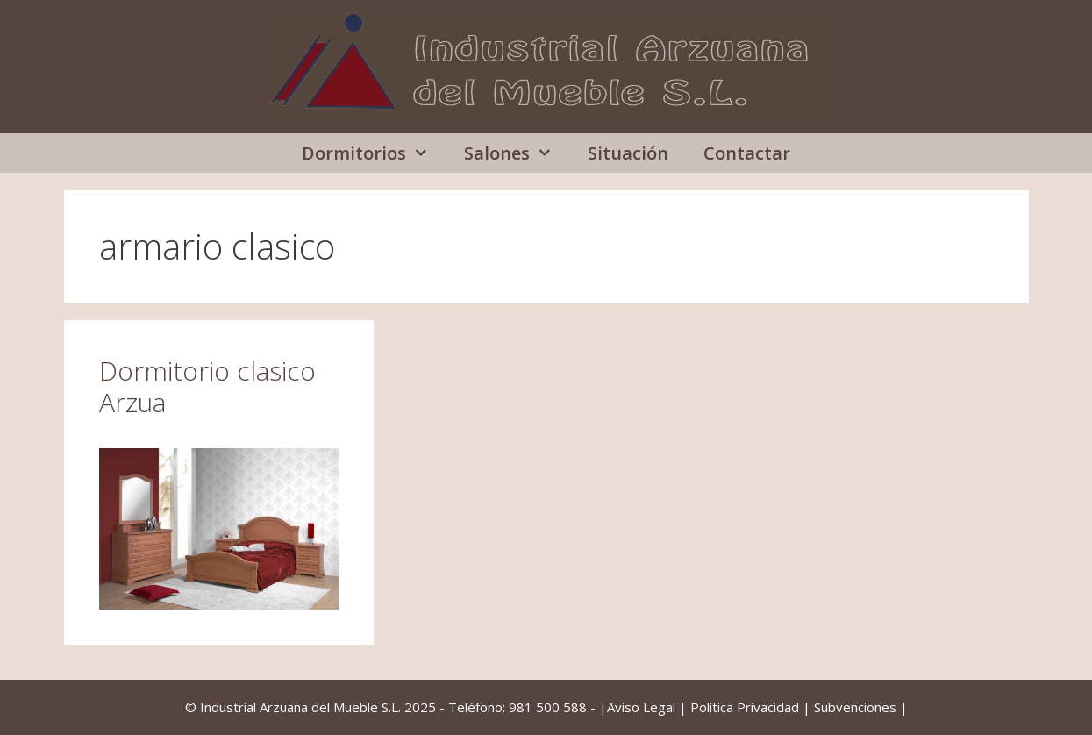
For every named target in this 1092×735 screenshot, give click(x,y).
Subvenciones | (861, 707)
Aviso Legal (641, 707)
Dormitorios (374, 153)
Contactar (746, 153)
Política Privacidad (744, 707)
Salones (517, 153)
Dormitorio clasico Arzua (207, 386)
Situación (628, 153)
